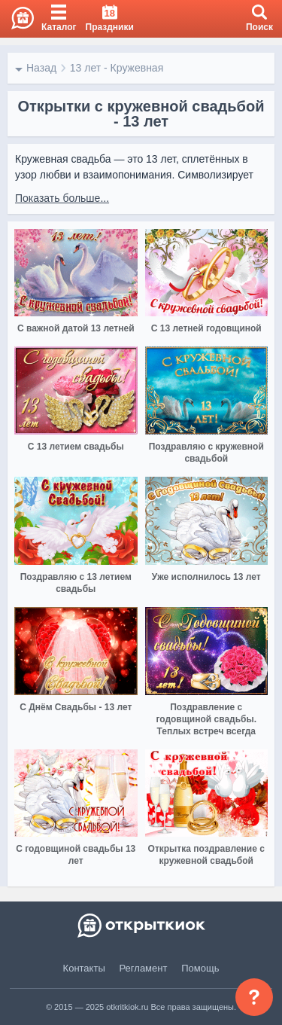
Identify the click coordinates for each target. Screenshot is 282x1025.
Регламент (144, 968)
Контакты (84, 968)
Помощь (200, 968)
